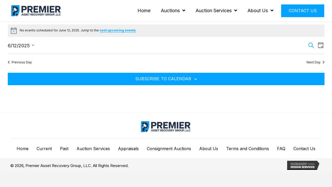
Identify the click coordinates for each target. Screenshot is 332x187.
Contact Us (304, 148)
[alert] (166, 30)
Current (44, 148)
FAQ (281, 148)
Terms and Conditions (247, 148)
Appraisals (128, 148)
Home (23, 148)
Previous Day (20, 62)
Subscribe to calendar (163, 78)
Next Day (315, 62)
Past (64, 148)
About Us (208, 148)
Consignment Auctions (169, 148)
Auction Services (93, 148)
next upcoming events (118, 30)
